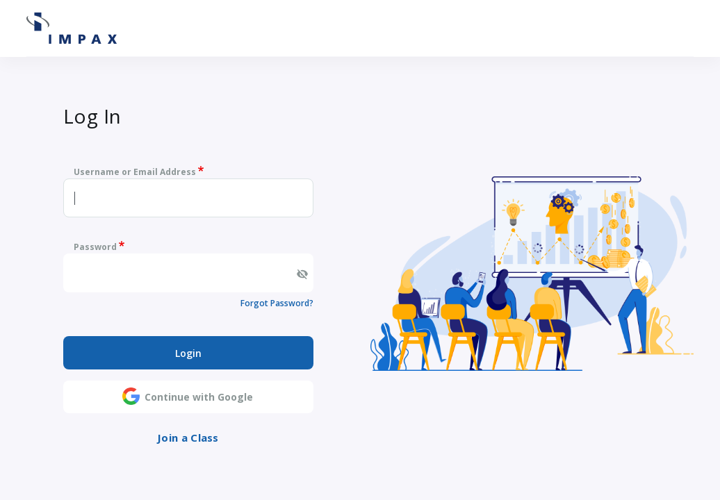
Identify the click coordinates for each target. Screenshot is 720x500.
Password (95, 247)
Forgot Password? (276, 303)
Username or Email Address (135, 172)
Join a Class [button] (188, 437)
